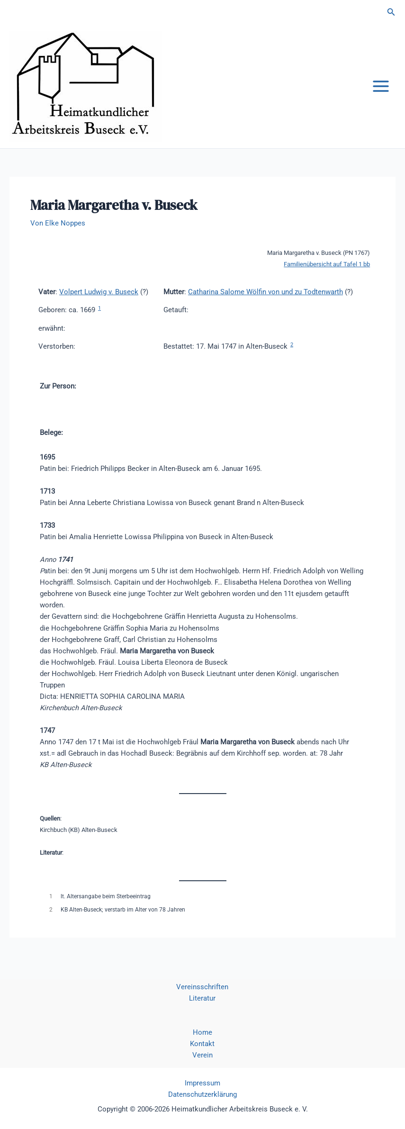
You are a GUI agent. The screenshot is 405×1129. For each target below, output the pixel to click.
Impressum (202, 1083)
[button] (391, 12)
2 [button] (291, 345)
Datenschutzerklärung (202, 1094)
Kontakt (202, 1043)
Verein (202, 1055)
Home (202, 1032)
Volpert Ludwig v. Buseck (98, 292)
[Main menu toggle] (381, 86)
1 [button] (99, 308)
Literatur (202, 998)
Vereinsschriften (202, 987)
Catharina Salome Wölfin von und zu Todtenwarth (265, 292)
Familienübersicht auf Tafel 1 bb (327, 264)
